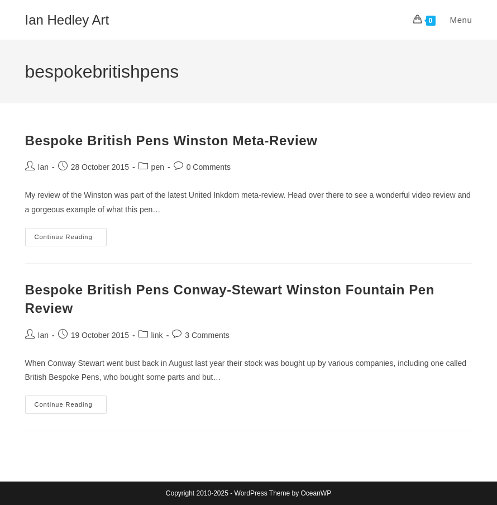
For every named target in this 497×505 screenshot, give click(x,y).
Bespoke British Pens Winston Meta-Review (171, 140)
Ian (43, 167)
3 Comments (207, 335)
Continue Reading (71, 239)
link (157, 335)
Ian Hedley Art (67, 19)
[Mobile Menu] (455, 20)
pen (157, 167)
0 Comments (209, 167)
